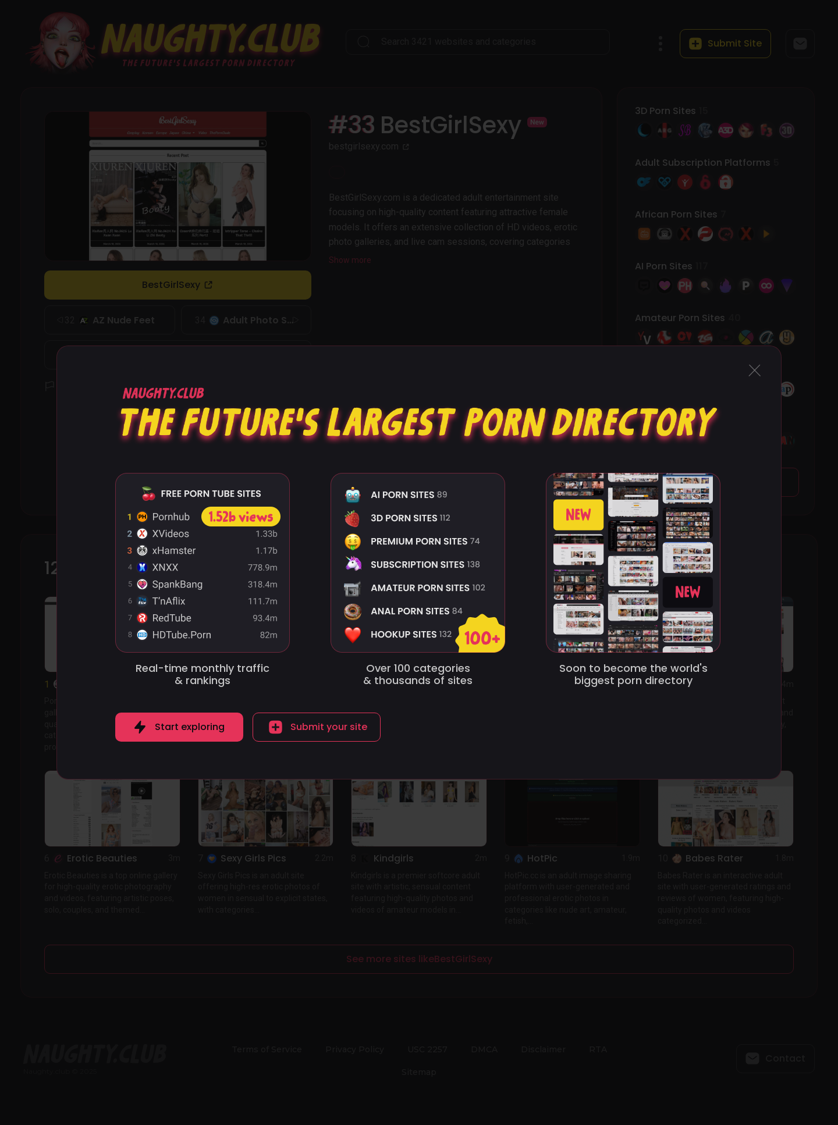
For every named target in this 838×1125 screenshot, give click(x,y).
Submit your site (328, 726)
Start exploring (190, 726)
